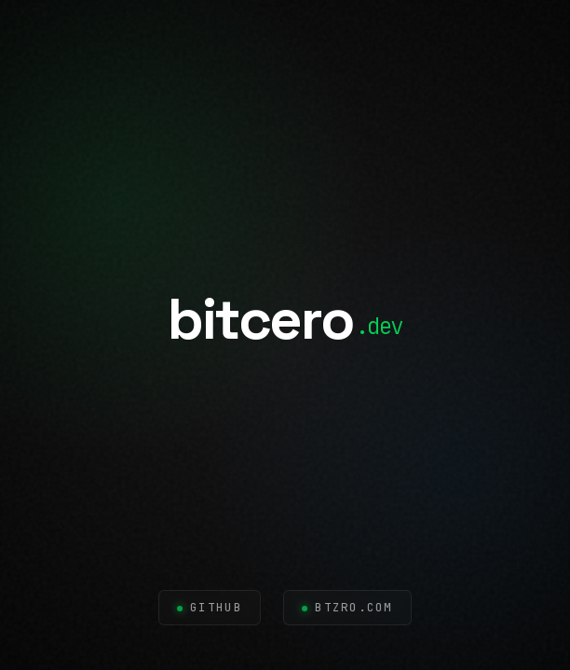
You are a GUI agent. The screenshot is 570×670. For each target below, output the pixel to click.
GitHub (216, 607)
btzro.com (354, 607)
